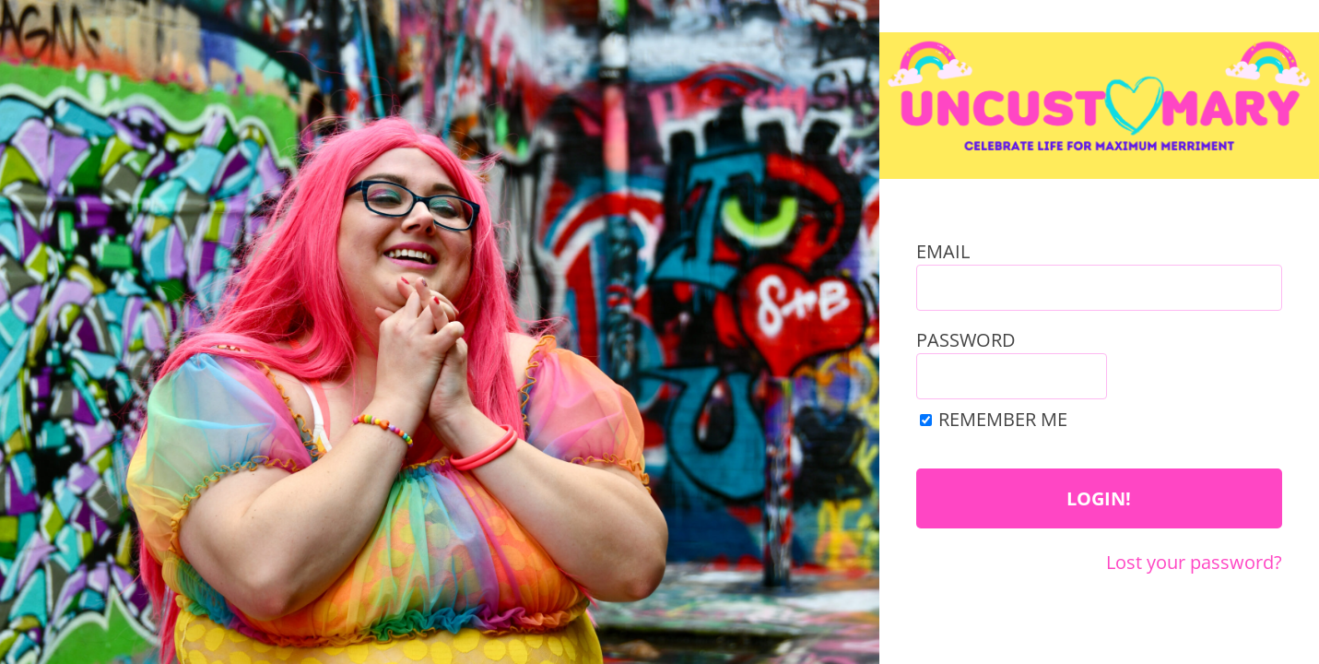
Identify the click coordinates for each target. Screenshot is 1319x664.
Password (966, 339)
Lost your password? (1194, 562)
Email (943, 251)
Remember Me (1002, 419)
